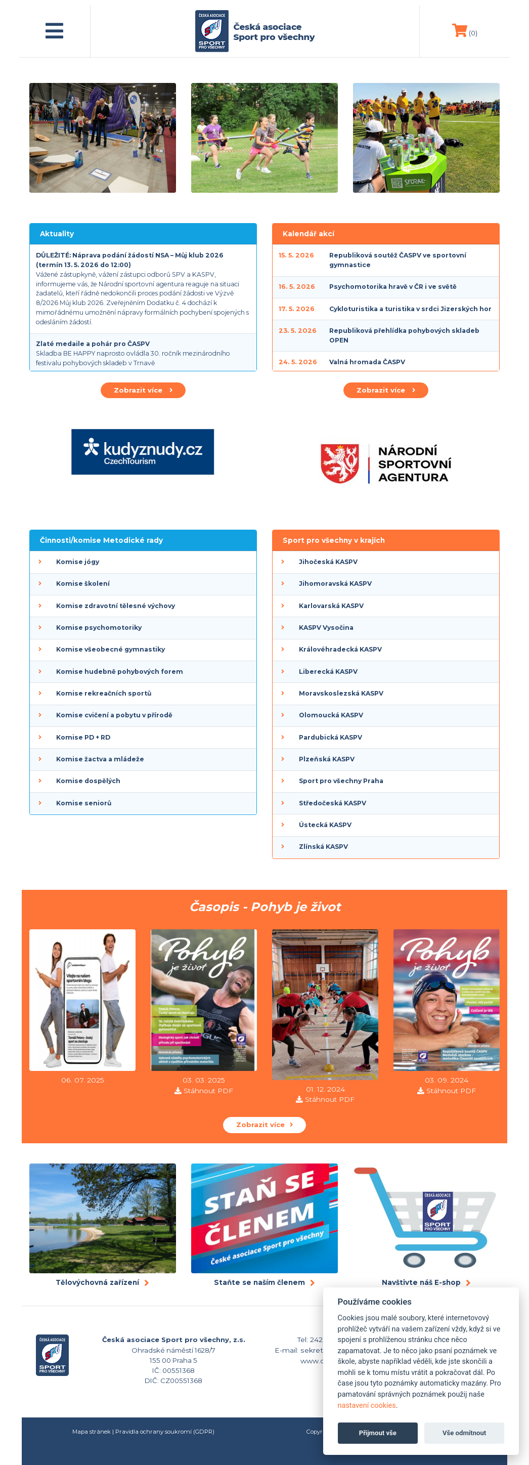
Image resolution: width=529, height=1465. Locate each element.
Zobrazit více (143, 390)
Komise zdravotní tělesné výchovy (115, 606)
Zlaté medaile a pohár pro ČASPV (93, 344)
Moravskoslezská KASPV (341, 693)
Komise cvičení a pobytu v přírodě (114, 715)
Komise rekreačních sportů (103, 693)
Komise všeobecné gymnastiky (110, 649)
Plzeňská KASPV (327, 759)
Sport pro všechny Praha (341, 781)
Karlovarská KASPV (331, 606)
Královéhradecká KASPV (340, 649)
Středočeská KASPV (332, 803)
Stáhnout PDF (208, 1091)
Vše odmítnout (464, 1433)
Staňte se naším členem (259, 1282)
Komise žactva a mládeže (100, 759)
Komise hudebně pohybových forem (119, 671)
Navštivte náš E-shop (421, 1282)
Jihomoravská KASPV (335, 583)
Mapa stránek (91, 1431)
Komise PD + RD (83, 737)
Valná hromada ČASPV (367, 362)
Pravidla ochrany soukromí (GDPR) (164, 1431)
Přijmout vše (377, 1433)
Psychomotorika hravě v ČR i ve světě (393, 286)
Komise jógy (77, 562)
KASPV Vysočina (326, 627)
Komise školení (83, 583)
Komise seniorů (83, 803)
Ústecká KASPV (325, 825)
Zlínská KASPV (323, 846)
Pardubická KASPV (330, 737)
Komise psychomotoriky (99, 627)
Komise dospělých (88, 781)
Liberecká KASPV (328, 671)
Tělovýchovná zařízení (97, 1282)
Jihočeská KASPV (328, 562)
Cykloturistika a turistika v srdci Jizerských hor (410, 309)
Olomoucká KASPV (331, 715)
